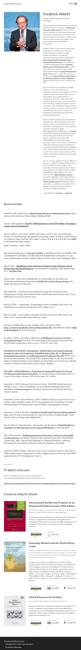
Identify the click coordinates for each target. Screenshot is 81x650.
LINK (73, 239)
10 (64, 239)
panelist (73, 131)
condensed (68, 193)
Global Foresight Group (51, 181)
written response (23, 389)
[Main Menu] (72, 3)
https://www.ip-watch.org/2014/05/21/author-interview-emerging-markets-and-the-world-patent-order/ (39, 483)
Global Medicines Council (63, 175)
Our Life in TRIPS (35, 253)
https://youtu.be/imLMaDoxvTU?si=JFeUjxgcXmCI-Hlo (28, 328)
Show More (8, 464)
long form (59, 193)
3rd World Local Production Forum (53, 281)
